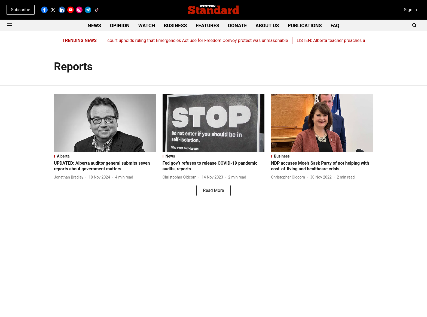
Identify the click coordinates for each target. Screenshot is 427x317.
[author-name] (70, 177)
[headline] (105, 166)
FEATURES (207, 25)
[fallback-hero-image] (105, 123)
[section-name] (105, 156)
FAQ (335, 25)
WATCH (146, 25)
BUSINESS (175, 25)
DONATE (237, 25)
